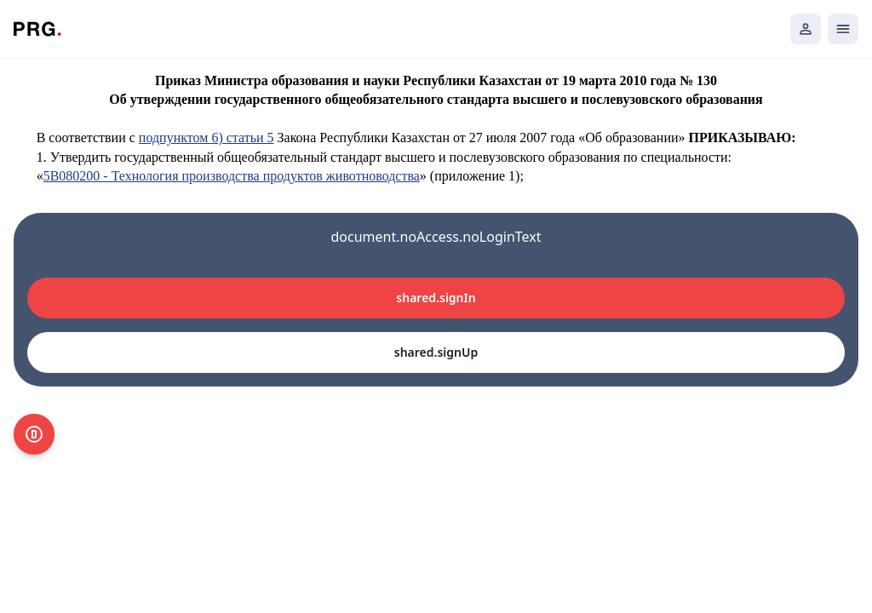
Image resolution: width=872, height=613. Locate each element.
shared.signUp (436, 352)
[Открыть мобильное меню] (843, 29)
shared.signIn (435, 297)
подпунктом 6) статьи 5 (206, 137)
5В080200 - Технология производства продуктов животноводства (231, 176)
